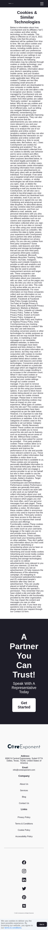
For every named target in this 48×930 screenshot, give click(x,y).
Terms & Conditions (24, 824)
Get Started (24, 705)
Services (24, 790)
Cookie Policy (24, 830)
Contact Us (24, 803)
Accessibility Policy (24, 836)
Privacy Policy (24, 817)
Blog (24, 797)
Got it (42, 924)
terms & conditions (13, 928)
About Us (24, 784)
